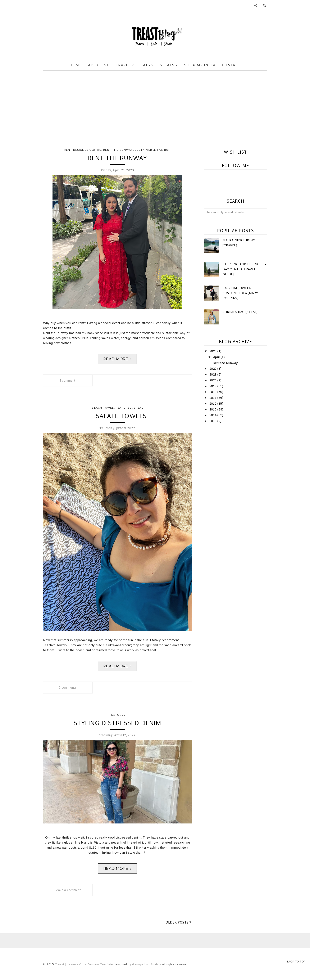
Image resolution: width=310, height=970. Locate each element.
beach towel (103, 407)
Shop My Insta (200, 65)
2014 (213, 415)
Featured (124, 407)
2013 (213, 421)
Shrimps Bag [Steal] (240, 312)
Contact (231, 65)
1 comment (68, 380)
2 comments (68, 687)
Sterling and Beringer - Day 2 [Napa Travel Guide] (244, 269)
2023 (213, 351)
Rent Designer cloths (82, 149)
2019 (213, 386)
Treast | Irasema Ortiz (70, 964)
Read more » (117, 359)
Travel (125, 65)
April (217, 357)
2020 (213, 380)
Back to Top (296, 961)
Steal (138, 407)
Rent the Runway (118, 149)
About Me (99, 65)
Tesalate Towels (117, 415)
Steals (169, 65)
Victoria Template (100, 964)
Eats (147, 65)
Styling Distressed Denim (117, 723)
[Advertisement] (155, 106)
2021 (213, 374)
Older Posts (177, 922)
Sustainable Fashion (153, 149)
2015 (213, 409)
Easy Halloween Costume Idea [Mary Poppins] (240, 293)
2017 (213, 397)
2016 (213, 403)
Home (75, 65)
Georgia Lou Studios (146, 964)
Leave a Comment (68, 890)
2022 (213, 368)
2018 (213, 392)
